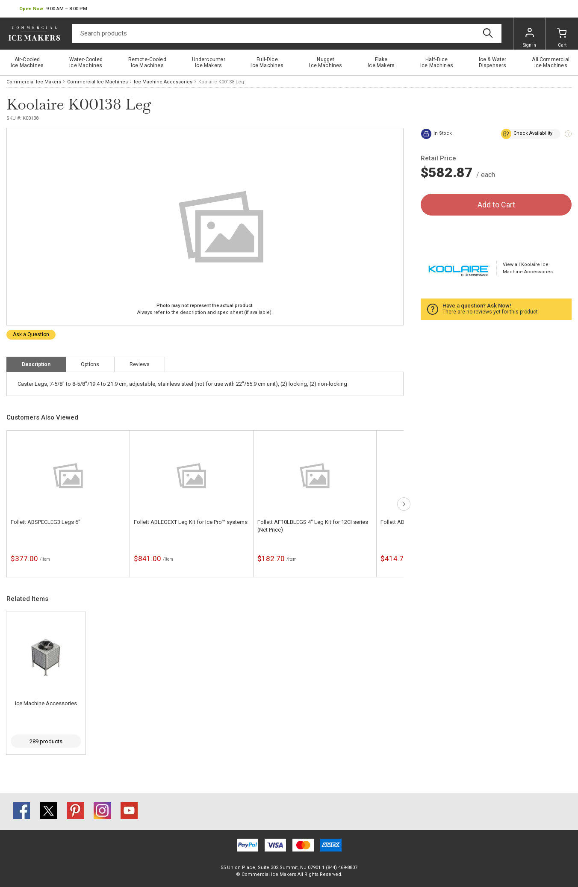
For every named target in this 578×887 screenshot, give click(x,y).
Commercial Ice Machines (97, 82)
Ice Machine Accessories (163, 82)
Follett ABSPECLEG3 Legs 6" (45, 522)
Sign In (529, 37)
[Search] (286, 33)
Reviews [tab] (140, 364)
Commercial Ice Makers (33, 82)
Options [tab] (90, 364)
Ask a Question (31, 334)
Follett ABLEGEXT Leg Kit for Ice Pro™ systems (191, 522)
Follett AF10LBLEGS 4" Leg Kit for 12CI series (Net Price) (312, 526)
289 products (45, 741)
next (403, 504)
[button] (53, 9)
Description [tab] (36, 364)
